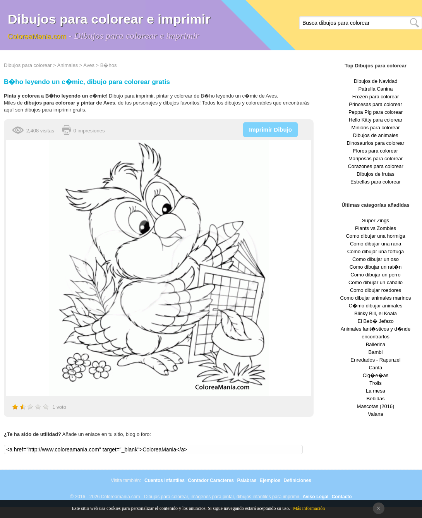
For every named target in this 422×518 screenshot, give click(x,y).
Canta (376, 367)
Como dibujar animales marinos (375, 298)
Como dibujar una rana (375, 244)
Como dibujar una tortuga (375, 251)
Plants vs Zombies (375, 228)
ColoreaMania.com (37, 36)
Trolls (375, 383)
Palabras (246, 480)
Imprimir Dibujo (270, 129)
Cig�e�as (375, 375)
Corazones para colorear (375, 166)
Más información (309, 508)
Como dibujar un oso (375, 259)
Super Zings (375, 220)
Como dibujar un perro (375, 275)
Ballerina (376, 344)
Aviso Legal (315, 496)
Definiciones (297, 480)
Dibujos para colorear (28, 65)
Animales (67, 65)
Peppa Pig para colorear (375, 112)
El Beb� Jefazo (375, 321)
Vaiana (375, 414)
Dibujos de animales (375, 135)
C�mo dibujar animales (376, 306)
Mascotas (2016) (376, 406)
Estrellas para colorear (375, 182)
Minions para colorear (375, 127)
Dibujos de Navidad (376, 81)
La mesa (375, 391)
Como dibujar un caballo (375, 282)
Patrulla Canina (376, 89)
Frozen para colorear (375, 96)
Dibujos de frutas (376, 174)
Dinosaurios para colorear (376, 143)
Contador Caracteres (211, 480)
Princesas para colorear (375, 104)
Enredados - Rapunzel (375, 360)
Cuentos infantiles (164, 480)
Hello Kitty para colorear (376, 120)
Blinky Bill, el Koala (375, 313)
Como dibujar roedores (375, 290)
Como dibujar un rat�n (375, 267)
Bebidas (376, 398)
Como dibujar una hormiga (375, 236)
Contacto (342, 496)
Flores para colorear (375, 151)
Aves (88, 65)
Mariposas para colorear (375, 158)
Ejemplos (270, 480)
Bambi (376, 352)
